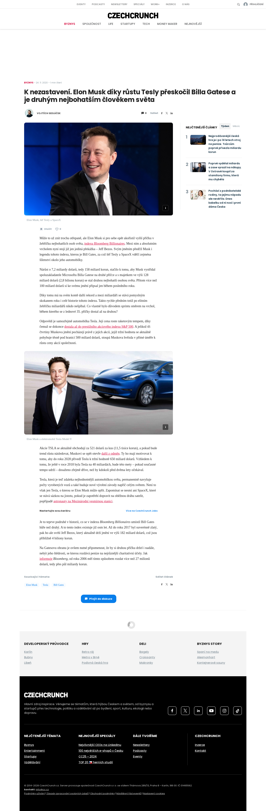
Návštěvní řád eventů (128, 793)
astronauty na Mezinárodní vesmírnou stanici (82, 501)
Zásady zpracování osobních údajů (67, 793)
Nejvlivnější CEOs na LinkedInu (100, 745)
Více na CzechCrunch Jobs (141, 510)
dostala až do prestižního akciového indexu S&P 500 (98, 326)
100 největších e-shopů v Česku (101, 751)
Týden (225, 126)
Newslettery (119, 4)
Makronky (146, 663)
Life (110, 24)
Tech (146, 24)
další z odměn (110, 453)
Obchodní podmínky (102, 793)
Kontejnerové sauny (211, 663)
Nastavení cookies (154, 793)
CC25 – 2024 (88, 756)
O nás (185, 4)
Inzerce (171, 4)
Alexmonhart (206, 657)
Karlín (28, 652)
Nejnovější (193, 24)
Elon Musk (31, 585)
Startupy (127, 24)
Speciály (139, 4)
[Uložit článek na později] (46, 229)
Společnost (91, 24)
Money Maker (167, 24)
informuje (46, 559)
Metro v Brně (90, 657)
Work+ (155, 4)
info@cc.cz (42, 789)
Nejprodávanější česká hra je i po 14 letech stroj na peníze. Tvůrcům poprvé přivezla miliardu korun (224, 144)
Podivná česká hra (95, 663)
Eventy (81, 4)
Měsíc (236, 126)
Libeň (27, 663)
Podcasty (98, 4)
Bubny (28, 657)
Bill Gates (59, 585)
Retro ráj (88, 652)
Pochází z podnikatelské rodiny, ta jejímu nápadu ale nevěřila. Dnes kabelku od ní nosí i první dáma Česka (224, 199)
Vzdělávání (32, 762)
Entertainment (34, 751)
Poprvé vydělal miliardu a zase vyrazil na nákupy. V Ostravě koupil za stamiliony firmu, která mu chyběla (225, 171)
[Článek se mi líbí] (58, 229)
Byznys (69, 24)
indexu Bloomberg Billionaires (104, 243)
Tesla (45, 585)
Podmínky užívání (34, 793)
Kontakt (200, 751)
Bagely (144, 652)
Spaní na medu (208, 652)
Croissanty (147, 657)
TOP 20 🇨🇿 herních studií (96, 762)
